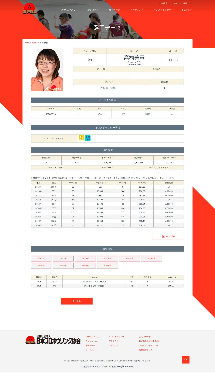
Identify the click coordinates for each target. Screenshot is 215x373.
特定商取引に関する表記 (149, 342)
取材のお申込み (145, 351)
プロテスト (113, 342)
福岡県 (148, 114)
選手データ (90, 346)
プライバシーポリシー (148, 346)
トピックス (113, 346)
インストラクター (116, 337)
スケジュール (91, 342)
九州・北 (173, 60)
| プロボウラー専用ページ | (183, 3)
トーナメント (91, 351)
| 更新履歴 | (164, 3)
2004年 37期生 (109, 88)
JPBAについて (92, 337)
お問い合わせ (145, 337)
